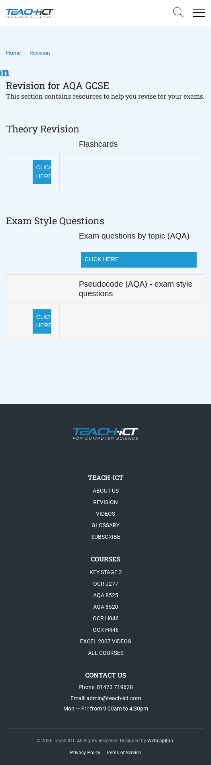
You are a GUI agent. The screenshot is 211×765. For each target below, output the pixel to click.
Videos (105, 514)
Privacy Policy (85, 752)
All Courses (105, 653)
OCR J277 (105, 584)
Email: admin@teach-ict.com (105, 698)
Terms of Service (123, 752)
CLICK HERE (43, 171)
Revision (105, 502)
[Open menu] (199, 13)
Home (13, 53)
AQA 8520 (105, 607)
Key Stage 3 (106, 572)
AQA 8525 (105, 595)
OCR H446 (106, 630)
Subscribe (105, 537)
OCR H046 (106, 618)
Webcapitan (160, 741)
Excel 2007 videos (105, 641)
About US (106, 490)
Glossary (105, 525)
